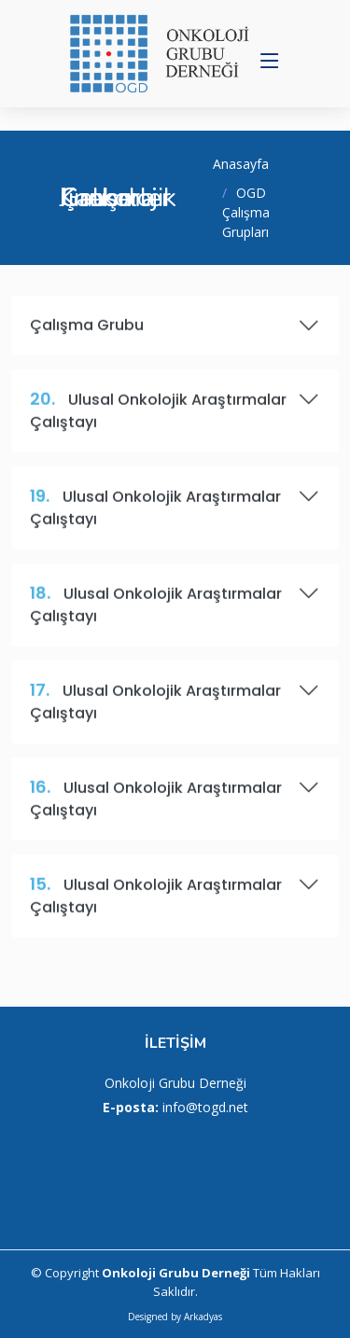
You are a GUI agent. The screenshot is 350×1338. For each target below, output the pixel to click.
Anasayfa (241, 164)
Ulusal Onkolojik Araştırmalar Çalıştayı (175, 417)
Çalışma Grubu (175, 332)
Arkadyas (203, 1316)
